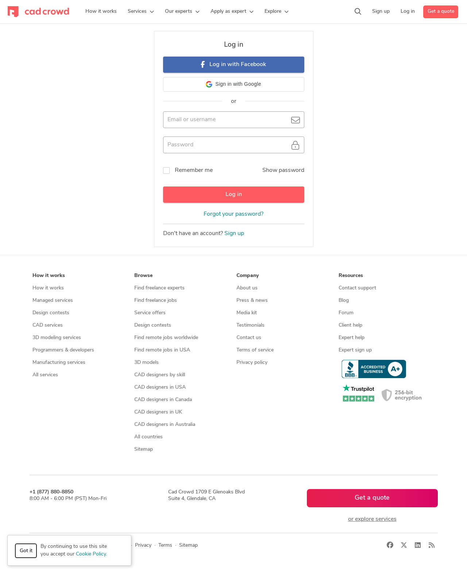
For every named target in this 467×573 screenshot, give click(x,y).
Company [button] (247, 275)
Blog (344, 300)
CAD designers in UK (158, 412)
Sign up (234, 233)
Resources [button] (351, 275)
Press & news (252, 300)
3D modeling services (56, 338)
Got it (26, 551)
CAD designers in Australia (164, 424)
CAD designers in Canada (163, 400)
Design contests (50, 313)
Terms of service (255, 350)
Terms (165, 545)
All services (45, 375)
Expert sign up (355, 350)
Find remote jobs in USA (162, 350)
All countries (148, 437)
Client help (350, 325)
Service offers (150, 313)
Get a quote (441, 11)
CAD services (47, 325)
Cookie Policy (91, 554)
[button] (140, 11)
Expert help (351, 338)
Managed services (52, 300)
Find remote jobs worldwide (166, 338)
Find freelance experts (159, 288)
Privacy (143, 545)
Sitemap (143, 449)
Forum (346, 313)
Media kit (246, 313)
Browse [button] (143, 275)
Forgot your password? (233, 214)
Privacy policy (251, 362)
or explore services (372, 519)
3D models (146, 362)
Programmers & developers (63, 350)
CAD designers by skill (159, 375)
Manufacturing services (58, 362)
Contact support (357, 288)
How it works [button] (48, 275)
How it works (48, 288)
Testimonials (250, 325)
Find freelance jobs (155, 300)
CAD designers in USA (160, 387)
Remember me (194, 170)
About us (247, 288)
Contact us (248, 338)
